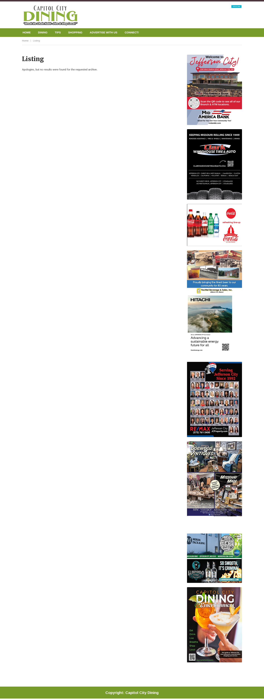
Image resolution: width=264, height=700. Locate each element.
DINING (44, 32)
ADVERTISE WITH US (108, 32)
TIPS (59, 32)
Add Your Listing (226, 8)
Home (25, 41)
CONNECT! (138, 32)
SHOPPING (78, 32)
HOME (27, 32)
